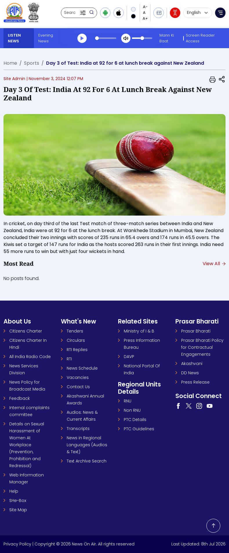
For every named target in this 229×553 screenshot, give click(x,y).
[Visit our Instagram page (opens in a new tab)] (199, 406)
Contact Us (78, 387)
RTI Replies (77, 350)
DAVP (129, 356)
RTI (69, 359)
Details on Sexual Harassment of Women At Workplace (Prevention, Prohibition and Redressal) (26, 445)
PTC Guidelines (139, 429)
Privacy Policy (17, 544)
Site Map (18, 510)
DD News (190, 373)
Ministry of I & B (139, 331)
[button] (83, 12)
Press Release (195, 382)
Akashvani (191, 363)
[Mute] (125, 38)
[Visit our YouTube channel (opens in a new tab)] (209, 406)
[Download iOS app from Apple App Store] (118, 13)
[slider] (106, 38)
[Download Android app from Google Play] (105, 13)
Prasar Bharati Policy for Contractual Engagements (202, 347)
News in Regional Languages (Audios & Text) (87, 445)
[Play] (82, 38)
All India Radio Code (30, 356)
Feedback (19, 398)
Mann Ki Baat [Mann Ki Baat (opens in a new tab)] (166, 38)
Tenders (75, 331)
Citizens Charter (25, 331)
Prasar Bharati (195, 331)
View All (214, 263)
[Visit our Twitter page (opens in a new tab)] (189, 406)
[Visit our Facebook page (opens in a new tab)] (178, 406)
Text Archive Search (86, 461)
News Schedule (82, 368)
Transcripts (78, 428)
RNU (127, 401)
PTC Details (135, 419)
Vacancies (78, 377)
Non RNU (132, 410)
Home (10, 63)
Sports (31, 63)
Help (13, 491)
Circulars (76, 340)
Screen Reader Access (200, 38)
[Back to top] (213, 526)
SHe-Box (17, 500)
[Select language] (197, 13)
